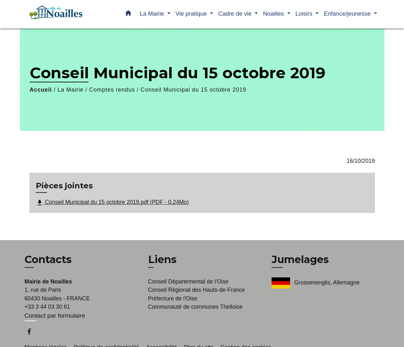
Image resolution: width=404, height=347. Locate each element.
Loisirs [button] (305, 13)
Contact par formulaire (55, 315)
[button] (128, 14)
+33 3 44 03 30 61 (47, 307)
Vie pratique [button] (192, 13)
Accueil (41, 90)
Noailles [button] (274, 13)
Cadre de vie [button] (235, 13)
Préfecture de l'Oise (172, 298)
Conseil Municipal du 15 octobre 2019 (193, 90)
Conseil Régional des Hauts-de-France (196, 290)
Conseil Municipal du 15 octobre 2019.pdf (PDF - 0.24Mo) (112, 203)
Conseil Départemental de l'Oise (188, 281)
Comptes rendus (112, 90)
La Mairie (70, 90)
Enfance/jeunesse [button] (348, 13)
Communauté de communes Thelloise (195, 307)
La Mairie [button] (153, 13)
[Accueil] (65, 14)
